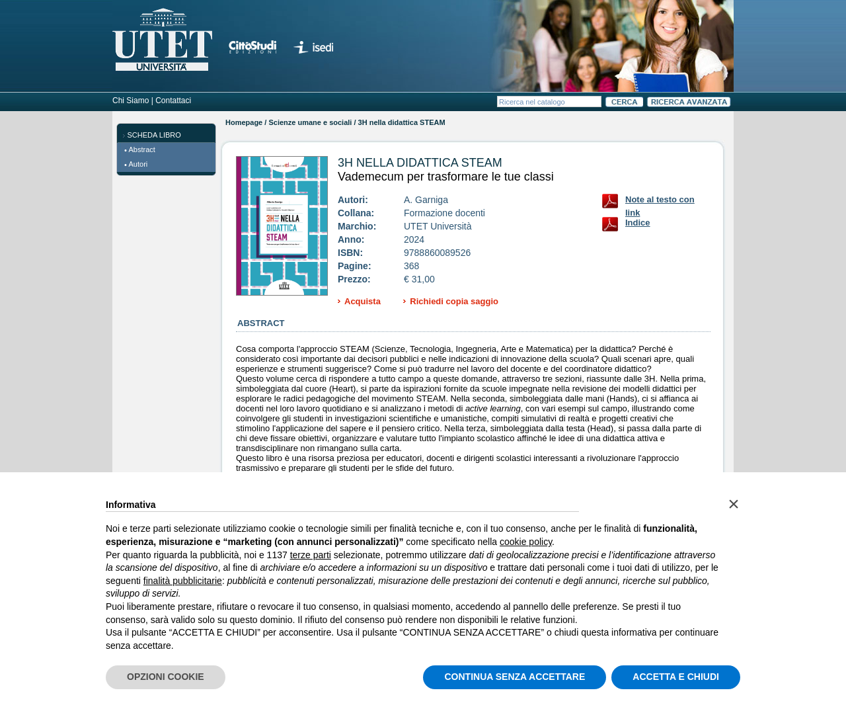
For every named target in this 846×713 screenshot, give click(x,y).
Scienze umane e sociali (310, 122)
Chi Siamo (130, 100)
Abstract (142, 149)
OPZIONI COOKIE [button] (165, 676)
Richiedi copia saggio (454, 301)
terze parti (310, 555)
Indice (637, 223)
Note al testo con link (660, 202)
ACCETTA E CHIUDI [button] (676, 676)
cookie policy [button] (526, 541)
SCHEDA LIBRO (154, 135)
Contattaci (173, 100)
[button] (733, 504)
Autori (138, 164)
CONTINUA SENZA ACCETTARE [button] (514, 676)
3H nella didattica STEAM (420, 162)
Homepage (243, 122)
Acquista (362, 301)
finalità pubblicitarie (182, 580)
